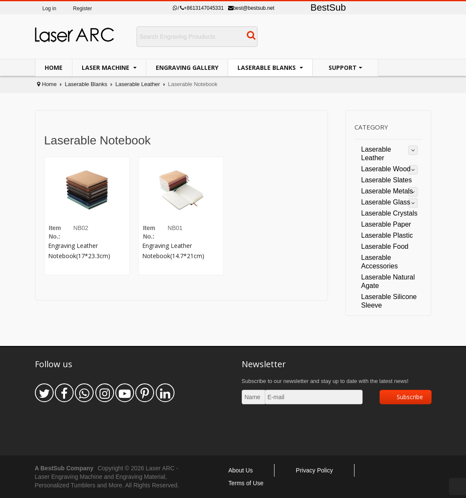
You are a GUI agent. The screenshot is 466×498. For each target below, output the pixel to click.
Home (54, 67)
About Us (241, 470)
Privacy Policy (314, 470)
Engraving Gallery (187, 67)
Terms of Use (246, 483)
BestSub (328, 7)
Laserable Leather (137, 84)
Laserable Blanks (267, 67)
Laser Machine (106, 67)
